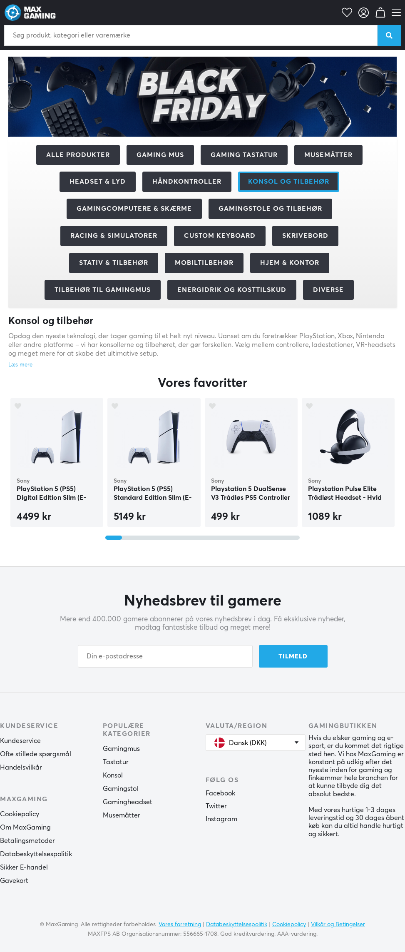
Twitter (216, 806)
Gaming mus (160, 155)
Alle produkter (78, 155)
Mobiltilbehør (204, 262)
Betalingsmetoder (27, 840)
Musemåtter (328, 155)
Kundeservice (20, 741)
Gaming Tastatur (244, 155)
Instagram (221, 819)
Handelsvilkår (21, 767)
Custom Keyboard (220, 235)
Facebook (220, 793)
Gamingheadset (127, 802)
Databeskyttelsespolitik (36, 854)
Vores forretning (180, 924)
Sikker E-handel (24, 867)
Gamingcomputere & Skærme (134, 208)
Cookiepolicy (19, 814)
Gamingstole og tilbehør (270, 208)
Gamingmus (121, 748)
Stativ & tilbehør (113, 262)
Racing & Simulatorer (113, 235)
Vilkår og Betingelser (338, 924)
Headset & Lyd (98, 181)
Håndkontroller (186, 181)
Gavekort (14, 880)
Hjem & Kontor (289, 262)
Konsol (113, 775)
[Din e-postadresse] (165, 656)
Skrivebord (305, 235)
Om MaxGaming (25, 827)
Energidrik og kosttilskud (231, 290)
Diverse (328, 290)
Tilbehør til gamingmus (103, 290)
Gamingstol (120, 788)
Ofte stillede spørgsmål (35, 754)
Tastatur (116, 762)
